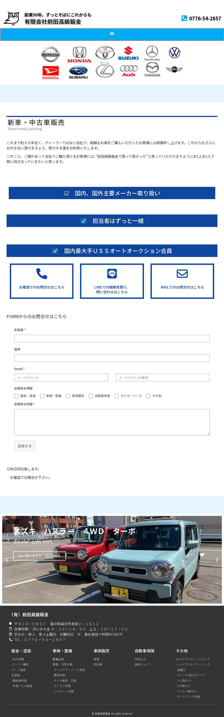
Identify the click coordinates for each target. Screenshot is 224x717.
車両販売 (78, 395)
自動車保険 (102, 395)
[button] (112, 33)
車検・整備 (53, 395)
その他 (156, 395)
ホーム (104, 62)
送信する (25, 445)
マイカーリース (131, 395)
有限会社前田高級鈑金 (52, 21)
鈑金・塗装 (28, 395)
